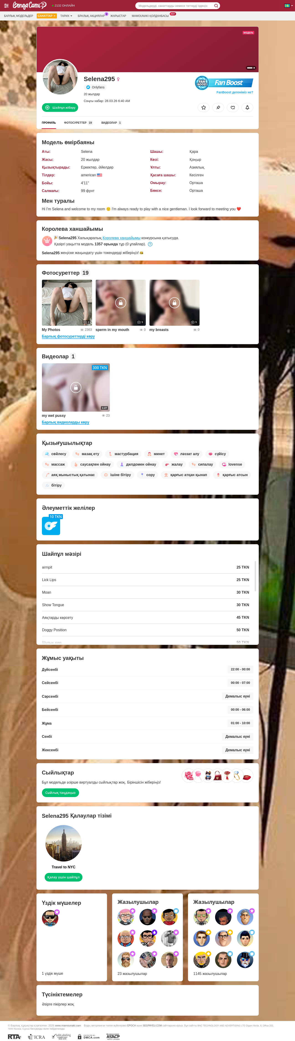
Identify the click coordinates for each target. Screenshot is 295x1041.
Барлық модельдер (18, 16)
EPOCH (131, 1025)
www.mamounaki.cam (68, 1025)
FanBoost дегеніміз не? (234, 92)
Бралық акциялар (92, 15)
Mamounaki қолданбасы (151, 15)
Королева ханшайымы (122, 238)
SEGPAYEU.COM (152, 1025)
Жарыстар (118, 16)
